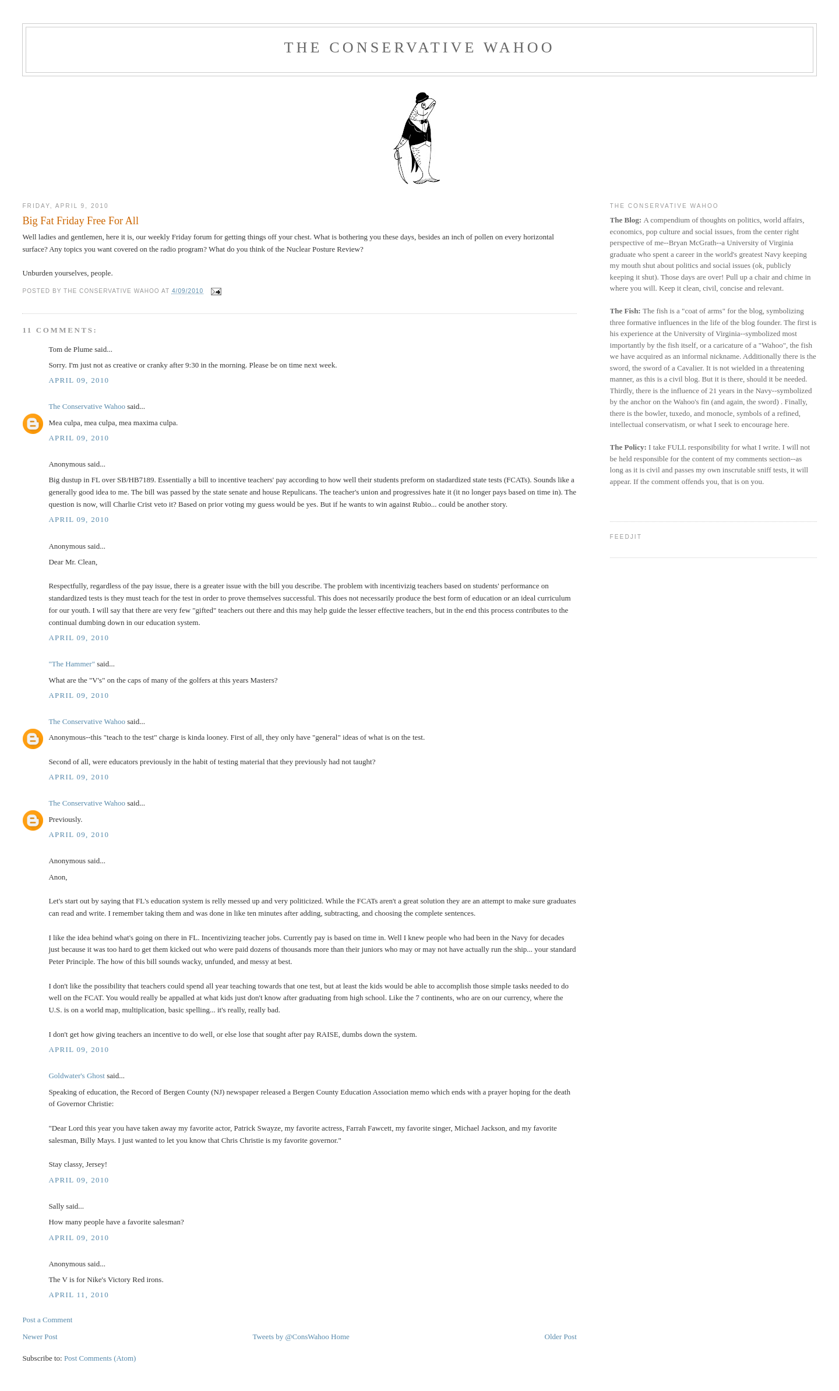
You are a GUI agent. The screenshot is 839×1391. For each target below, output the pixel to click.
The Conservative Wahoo (419, 47)
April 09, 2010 (78, 380)
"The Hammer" (71, 663)
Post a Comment (47, 1319)
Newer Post (39, 1336)
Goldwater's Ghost (76, 1075)
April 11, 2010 (78, 1294)
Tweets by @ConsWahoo (290, 1336)
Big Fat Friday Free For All (80, 221)
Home (340, 1336)
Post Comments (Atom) (100, 1358)
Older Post (561, 1336)
